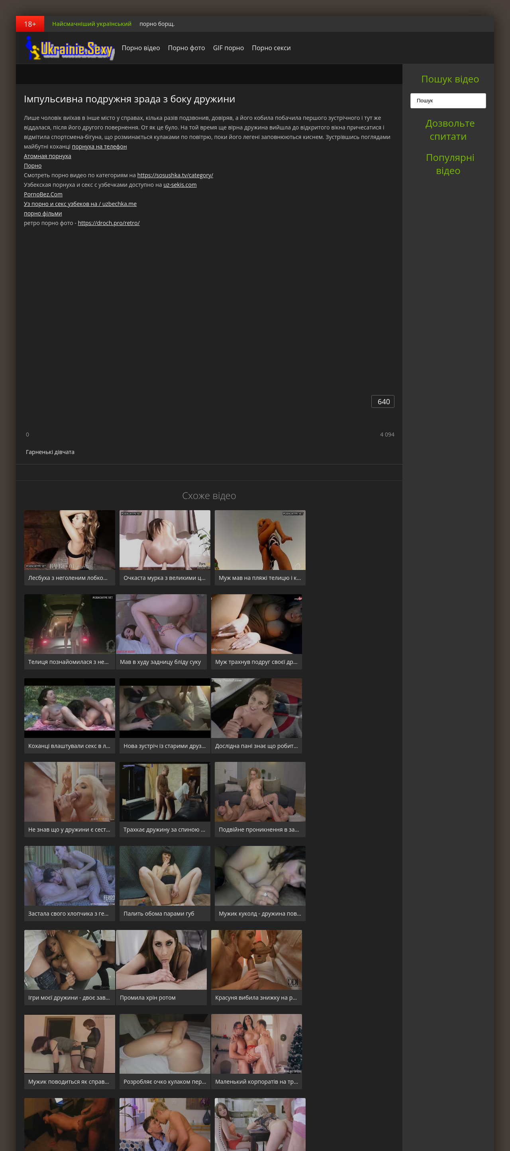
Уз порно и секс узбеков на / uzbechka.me (80, 203)
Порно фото (184, 47)
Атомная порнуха (47, 156)
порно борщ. (157, 23)
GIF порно (226, 47)
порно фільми (43, 213)
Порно (32, 165)
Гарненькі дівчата (50, 452)
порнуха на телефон (99, 146)
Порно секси (269, 47)
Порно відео (139, 47)
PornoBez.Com (43, 194)
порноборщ (66, 48)
